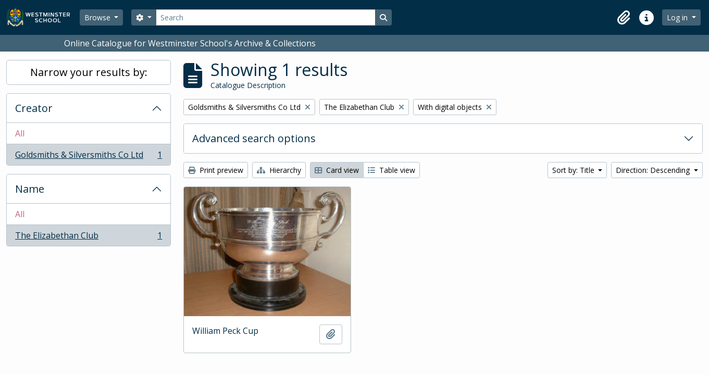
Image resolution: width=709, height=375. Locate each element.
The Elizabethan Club (88, 237)
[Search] (266, 17)
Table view (391, 170)
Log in (678, 17)
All (19, 133)
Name (29, 189)
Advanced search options (254, 138)
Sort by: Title (574, 170)
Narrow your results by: (88, 72)
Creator (34, 108)
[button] (623, 17)
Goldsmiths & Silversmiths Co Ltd (88, 156)
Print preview (215, 170)
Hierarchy (279, 170)
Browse (98, 17)
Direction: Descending (654, 170)
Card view (337, 170)
